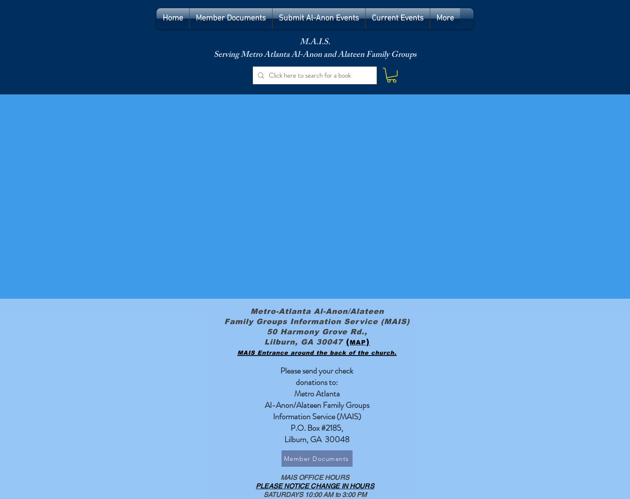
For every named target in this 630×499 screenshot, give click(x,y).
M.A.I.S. (315, 43)
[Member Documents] (317, 458)
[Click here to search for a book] (314, 75)
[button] (391, 75)
